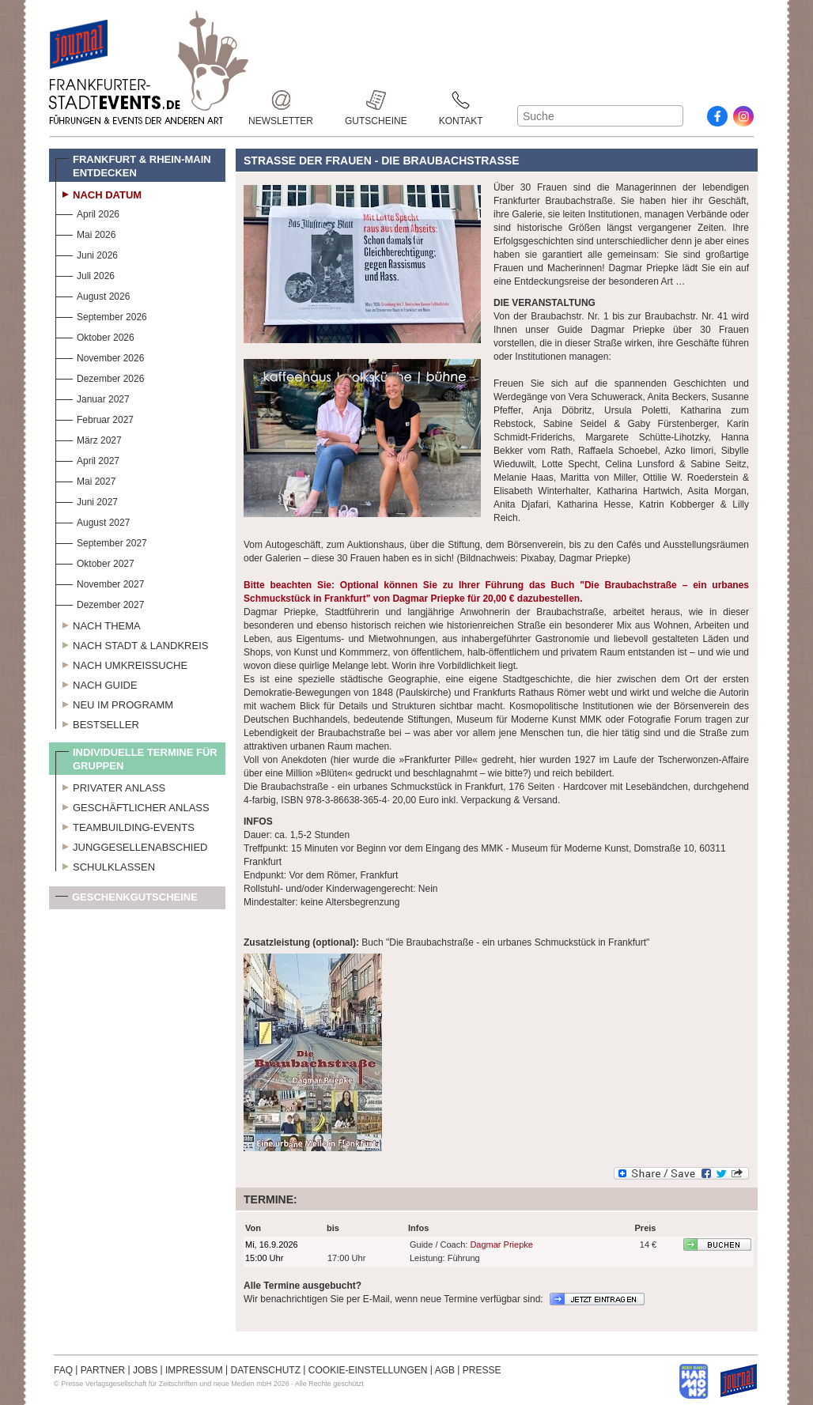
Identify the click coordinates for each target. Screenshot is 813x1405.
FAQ (63, 1370)
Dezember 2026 (99, 376)
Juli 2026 (85, 273)
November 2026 (99, 356)
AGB (445, 1370)
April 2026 (87, 212)
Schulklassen (105, 865)
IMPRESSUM (194, 1370)
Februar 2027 (94, 417)
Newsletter (280, 100)
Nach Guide (96, 683)
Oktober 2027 (94, 561)
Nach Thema (98, 624)
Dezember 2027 (99, 602)
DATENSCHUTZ (266, 1370)
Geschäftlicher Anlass (132, 806)
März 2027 (88, 438)
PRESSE (482, 1370)
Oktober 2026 (94, 335)
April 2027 (87, 458)
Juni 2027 (86, 500)
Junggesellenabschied (131, 845)
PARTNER (103, 1370)
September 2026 (101, 315)
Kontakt (461, 100)
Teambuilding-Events (125, 825)
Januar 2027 (92, 397)
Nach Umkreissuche (121, 663)
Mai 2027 (85, 479)
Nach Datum (98, 193)
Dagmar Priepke (501, 1244)
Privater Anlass (110, 786)
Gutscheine (376, 100)
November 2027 (99, 582)
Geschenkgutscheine (126, 900)
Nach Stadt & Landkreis (131, 644)
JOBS (145, 1370)
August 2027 (92, 520)
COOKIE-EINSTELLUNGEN (368, 1370)
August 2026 (92, 294)
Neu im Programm (114, 703)
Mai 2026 (85, 232)
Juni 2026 (86, 253)
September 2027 (101, 541)
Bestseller (97, 723)
